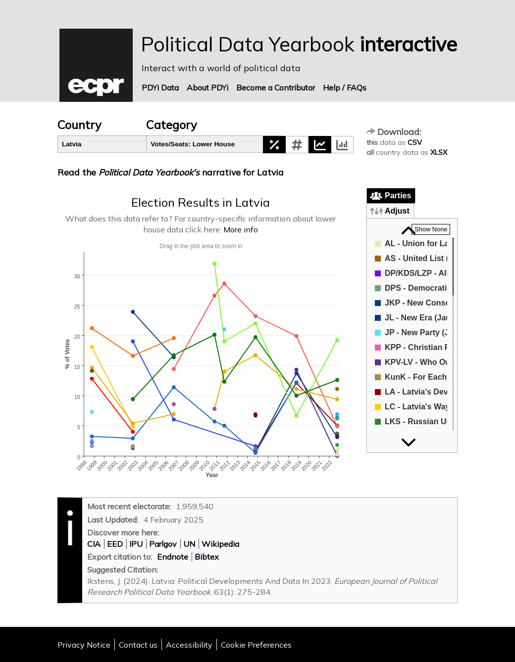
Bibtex (207, 557)
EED (115, 544)
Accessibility (189, 645)
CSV (415, 142)
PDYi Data (160, 87)
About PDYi (207, 87)
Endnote (172, 557)
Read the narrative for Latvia (170, 172)
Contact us (138, 645)
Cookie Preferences (256, 645)
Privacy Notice (83, 645)
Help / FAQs (344, 87)
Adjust (397, 211)
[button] (274, 144)
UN (189, 544)
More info (240, 229)
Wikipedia (220, 544)
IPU (136, 544)
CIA (94, 544)
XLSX (438, 152)
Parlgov (163, 544)
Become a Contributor (275, 87)
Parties (398, 195)
